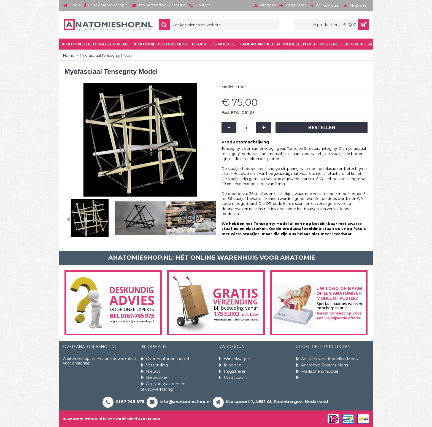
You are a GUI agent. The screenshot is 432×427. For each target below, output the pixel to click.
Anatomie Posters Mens (322, 365)
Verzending (154, 365)
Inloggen (229, 365)
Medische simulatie (317, 371)
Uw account (232, 377)
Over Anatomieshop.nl (165, 358)
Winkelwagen (234, 358)
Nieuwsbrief (155, 377)
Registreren (232, 371)
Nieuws (150, 371)
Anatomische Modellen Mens (327, 358)
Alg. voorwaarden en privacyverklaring (163, 386)
